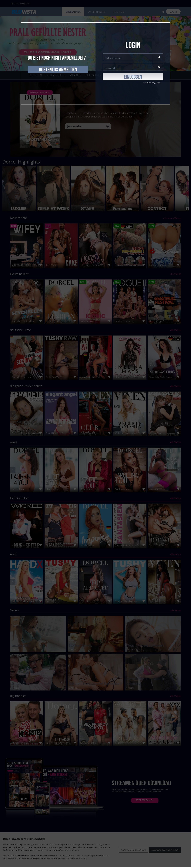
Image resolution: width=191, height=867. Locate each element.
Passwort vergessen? (152, 82)
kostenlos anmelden (58, 70)
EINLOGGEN (133, 77)
